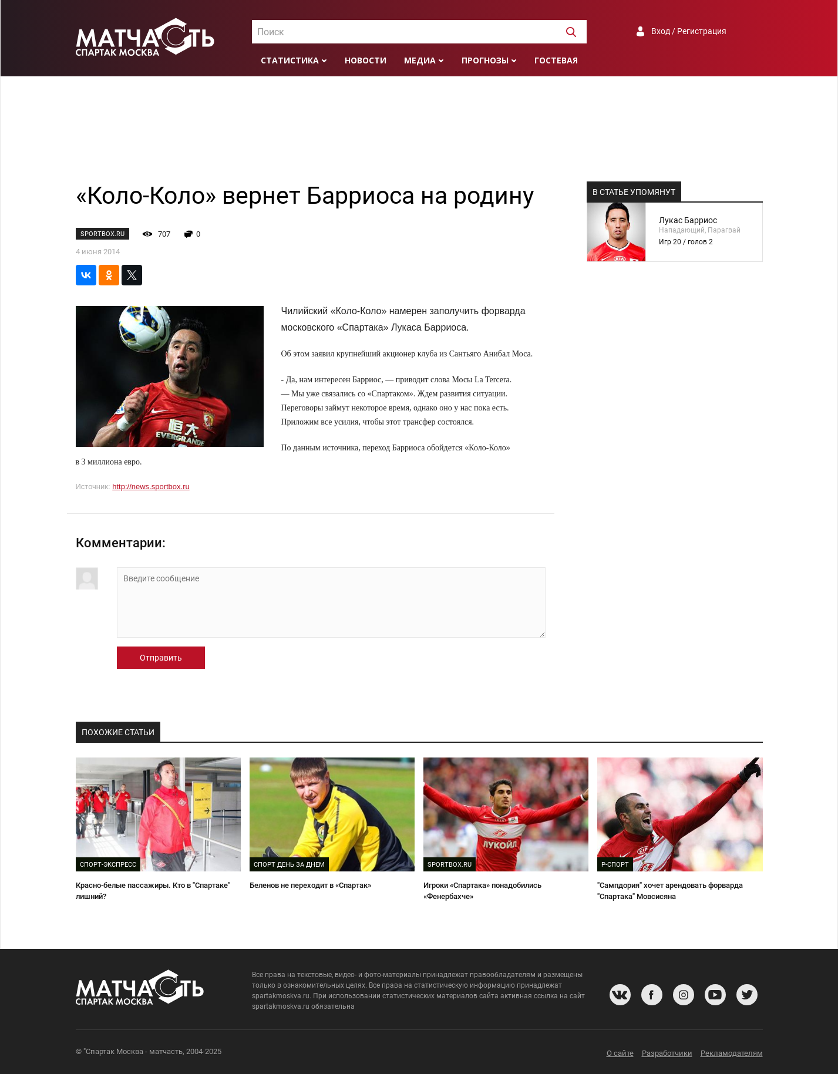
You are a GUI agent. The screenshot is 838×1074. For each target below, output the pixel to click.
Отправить (161, 657)
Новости (365, 60)
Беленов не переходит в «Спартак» (310, 885)
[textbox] (419, 32)
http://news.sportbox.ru (151, 486)
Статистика (290, 60)
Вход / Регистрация (688, 31)
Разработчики (667, 1053)
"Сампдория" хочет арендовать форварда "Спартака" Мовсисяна (670, 891)
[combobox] (419, 31)
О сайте (620, 1053)
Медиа (420, 60)
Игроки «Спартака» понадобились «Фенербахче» (482, 891)
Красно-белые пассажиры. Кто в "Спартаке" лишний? (153, 891)
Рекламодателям (732, 1053)
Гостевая (556, 60)
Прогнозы (485, 60)
